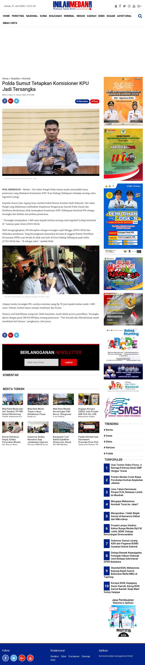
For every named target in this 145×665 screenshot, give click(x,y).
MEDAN (81, 16)
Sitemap (86, 656)
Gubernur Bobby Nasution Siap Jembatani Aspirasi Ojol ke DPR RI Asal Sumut (38, 442)
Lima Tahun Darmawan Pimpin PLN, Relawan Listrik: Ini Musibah (127, 492)
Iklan (52, 660)
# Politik (108, 453)
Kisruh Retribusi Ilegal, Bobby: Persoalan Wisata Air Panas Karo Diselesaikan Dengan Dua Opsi (11, 443)
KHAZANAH (55, 16)
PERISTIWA (18, 16)
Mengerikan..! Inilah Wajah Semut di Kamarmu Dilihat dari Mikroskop (125, 516)
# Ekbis (108, 441)
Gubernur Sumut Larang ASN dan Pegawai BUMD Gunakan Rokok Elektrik (124, 543)
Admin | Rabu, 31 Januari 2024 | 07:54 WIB (18, 95)
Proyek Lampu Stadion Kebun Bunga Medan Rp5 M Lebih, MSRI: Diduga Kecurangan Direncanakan (123, 530)
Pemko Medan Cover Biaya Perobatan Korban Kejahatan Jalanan (127, 479)
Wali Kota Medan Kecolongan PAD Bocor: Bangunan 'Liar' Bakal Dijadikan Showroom (62, 415)
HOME (6, 16)
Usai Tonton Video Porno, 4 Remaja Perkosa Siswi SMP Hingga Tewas (126, 467)
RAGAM (111, 16)
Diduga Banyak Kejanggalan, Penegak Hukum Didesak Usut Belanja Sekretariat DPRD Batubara (123, 557)
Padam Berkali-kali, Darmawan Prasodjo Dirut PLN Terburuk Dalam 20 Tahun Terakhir (88, 442)
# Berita (108, 429)
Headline (15, 78)
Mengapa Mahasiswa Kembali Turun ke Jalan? (124, 503)
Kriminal (26, 78)
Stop (95, 101)
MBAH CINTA (10, 23)
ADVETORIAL (124, 16)
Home (5, 78)
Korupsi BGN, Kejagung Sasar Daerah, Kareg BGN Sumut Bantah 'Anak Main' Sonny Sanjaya (122, 587)
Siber (63, 656)
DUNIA (43, 16)
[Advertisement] (72, 49)
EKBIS (101, 16)
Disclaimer (73, 656)
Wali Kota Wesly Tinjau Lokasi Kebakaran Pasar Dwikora (37, 413)
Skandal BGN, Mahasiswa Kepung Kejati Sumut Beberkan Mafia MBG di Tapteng (121, 572)
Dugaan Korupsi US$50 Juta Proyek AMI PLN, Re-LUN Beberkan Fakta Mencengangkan (88, 414)
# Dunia (108, 435)
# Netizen (109, 447)
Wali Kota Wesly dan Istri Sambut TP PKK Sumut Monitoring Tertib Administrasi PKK (12, 414)
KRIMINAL (69, 16)
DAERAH (91, 16)
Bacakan (82, 101)
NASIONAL (32, 16)
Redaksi (54, 656)
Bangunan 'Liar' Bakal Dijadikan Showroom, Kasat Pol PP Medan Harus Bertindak (62, 442)
